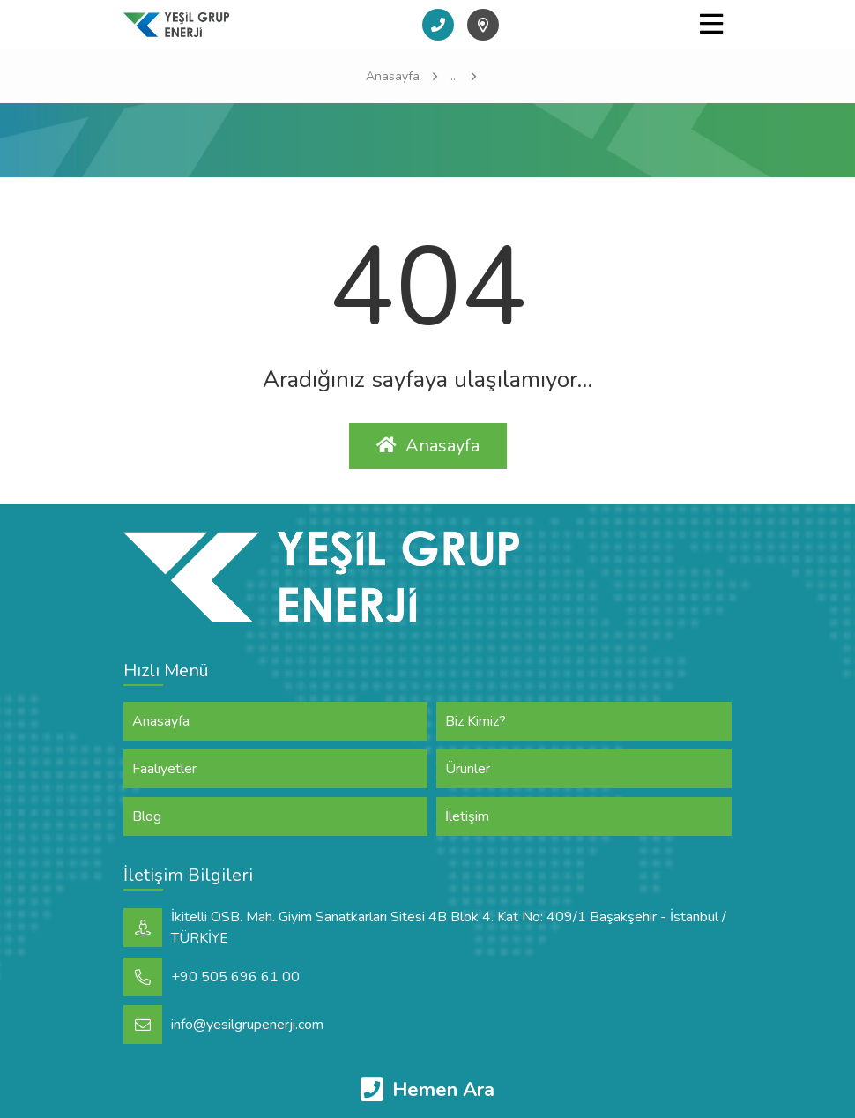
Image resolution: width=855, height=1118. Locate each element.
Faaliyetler (164, 769)
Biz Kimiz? (475, 721)
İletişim (467, 816)
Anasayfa (428, 446)
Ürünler (467, 769)
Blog (146, 816)
